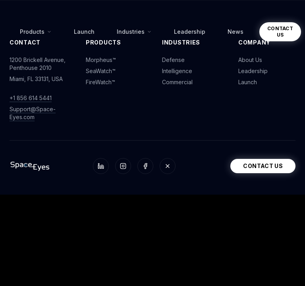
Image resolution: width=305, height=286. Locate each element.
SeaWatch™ (101, 71)
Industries (134, 31)
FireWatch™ (100, 82)
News (235, 31)
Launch (84, 31)
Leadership (189, 31)
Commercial (177, 82)
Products (36, 31)
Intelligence (177, 71)
